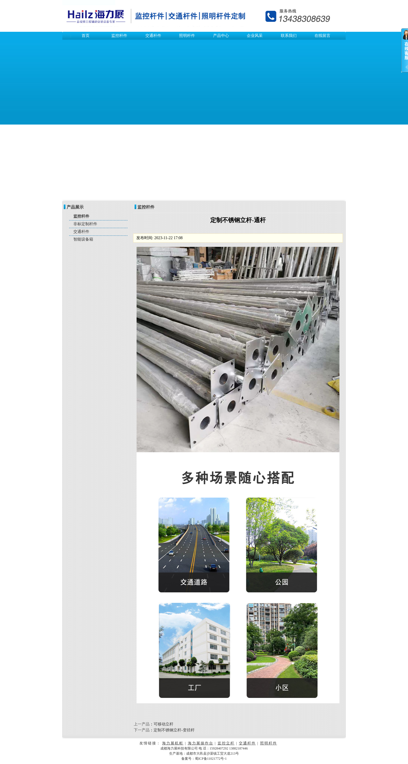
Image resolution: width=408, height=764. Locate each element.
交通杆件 (153, 35)
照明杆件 (187, 35)
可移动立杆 (163, 724)
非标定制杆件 (85, 224)
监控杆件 (119, 35)
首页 (86, 35)
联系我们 (289, 35)
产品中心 (221, 35)
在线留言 (322, 35)
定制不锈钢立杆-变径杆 (174, 730)
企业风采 (255, 35)
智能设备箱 (83, 239)
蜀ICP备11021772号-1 (211, 759)
